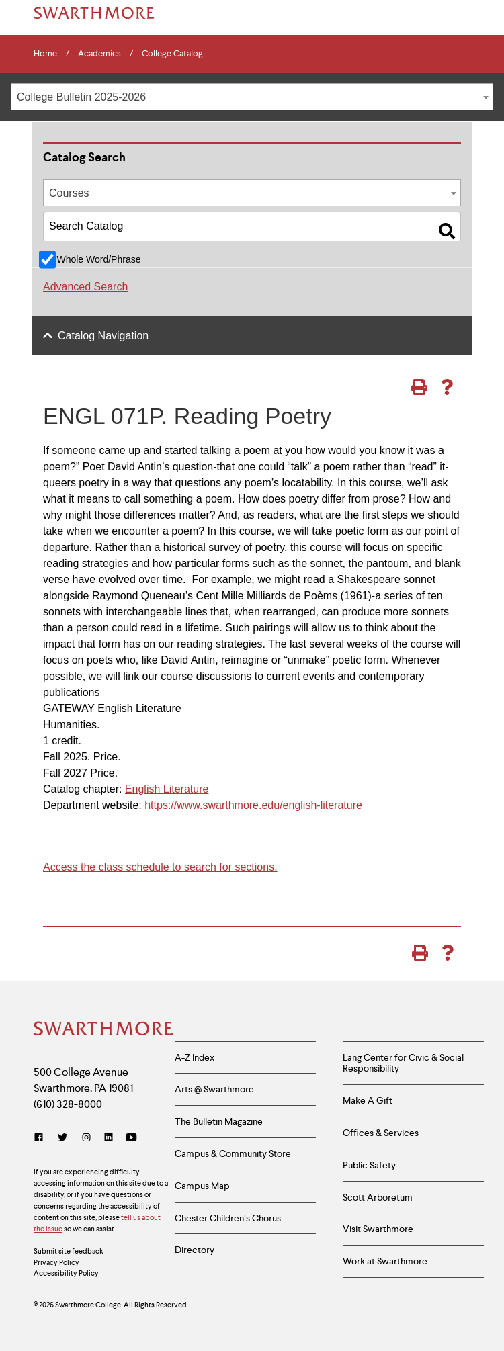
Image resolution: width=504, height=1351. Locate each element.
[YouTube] (131, 1137)
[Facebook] (41, 1137)
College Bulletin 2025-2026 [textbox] (81, 97)
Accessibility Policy (66, 1273)
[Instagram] (86, 1137)
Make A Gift (367, 1100)
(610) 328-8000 (68, 1104)
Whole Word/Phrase (98, 259)
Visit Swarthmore (378, 1229)
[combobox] (252, 96)
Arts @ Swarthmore (214, 1089)
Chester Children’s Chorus (228, 1218)
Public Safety (369, 1165)
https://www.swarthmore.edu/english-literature (253, 805)
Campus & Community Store (233, 1153)
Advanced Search (85, 286)
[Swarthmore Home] (101, 1030)
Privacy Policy (56, 1262)
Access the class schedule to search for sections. (160, 867)
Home (45, 53)
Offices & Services (381, 1133)
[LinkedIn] (108, 1137)
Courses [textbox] (69, 193)
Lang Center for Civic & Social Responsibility (403, 1063)
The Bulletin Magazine (219, 1121)
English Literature (167, 789)
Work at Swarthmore (385, 1261)
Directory (194, 1250)
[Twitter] (62, 1137)
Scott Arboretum (378, 1197)
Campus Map (202, 1186)
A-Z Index (194, 1057)
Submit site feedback (68, 1251)
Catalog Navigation (103, 335)
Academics (99, 53)
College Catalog (172, 53)
